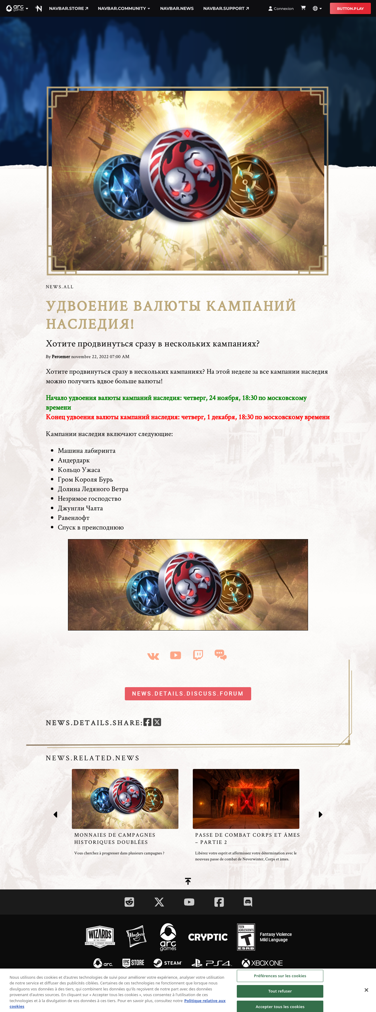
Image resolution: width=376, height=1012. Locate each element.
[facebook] (147, 723)
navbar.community (124, 8)
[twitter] (157, 723)
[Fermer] (366, 991)
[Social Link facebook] (219, 902)
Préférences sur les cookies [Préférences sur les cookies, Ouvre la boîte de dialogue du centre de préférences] (280, 977)
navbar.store (68, 8)
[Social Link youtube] (189, 902)
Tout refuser (280, 993)
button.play (350, 8)
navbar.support (226, 8)
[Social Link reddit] (129, 902)
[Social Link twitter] (159, 902)
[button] (17, 8)
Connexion (281, 8)
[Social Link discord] (248, 902)
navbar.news (177, 8)
